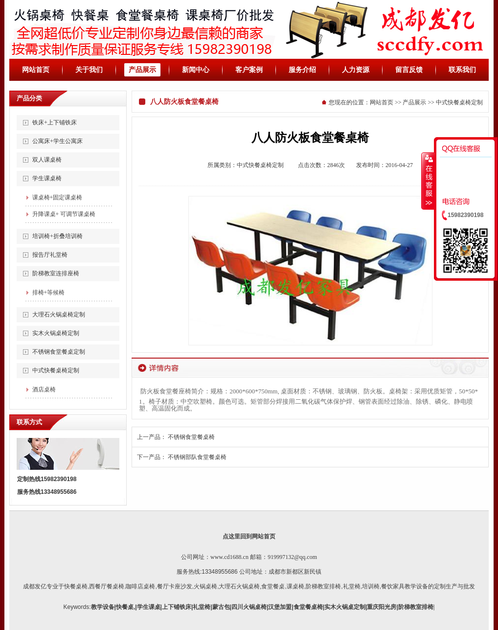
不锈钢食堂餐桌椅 (191, 437)
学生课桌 (148, 607)
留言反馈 (409, 69)
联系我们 (462, 69)
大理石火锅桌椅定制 (58, 314)
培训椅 (371, 586)
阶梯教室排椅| (416, 607)
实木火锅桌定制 (344, 607)
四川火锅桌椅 (249, 607)
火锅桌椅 (205, 586)
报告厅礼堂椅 (50, 254)
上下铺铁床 (176, 607)
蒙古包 (221, 607)
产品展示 (142, 69)
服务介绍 (302, 69)
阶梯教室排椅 (323, 586)
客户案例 (249, 69)
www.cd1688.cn (229, 557)
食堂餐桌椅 (308, 607)
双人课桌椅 (47, 159)
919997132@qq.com (292, 557)
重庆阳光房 (381, 607)
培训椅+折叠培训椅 (57, 236)
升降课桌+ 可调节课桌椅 (64, 214)
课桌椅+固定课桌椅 (57, 197)
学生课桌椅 (47, 178)
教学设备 (102, 607)
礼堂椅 (352, 586)
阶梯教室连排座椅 (55, 273)
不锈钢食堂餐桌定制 (58, 351)
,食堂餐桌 (272, 586)
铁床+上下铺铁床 (54, 122)
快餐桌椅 (76, 586)
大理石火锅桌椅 (239, 586)
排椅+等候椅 (48, 292)
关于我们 (89, 69)
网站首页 (35, 69)
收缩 (428, 181)
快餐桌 (125, 607)
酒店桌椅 (44, 389)
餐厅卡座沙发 (174, 586)
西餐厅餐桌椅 (106, 586)
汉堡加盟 (280, 607)
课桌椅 (295, 586)
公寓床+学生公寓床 (57, 141)
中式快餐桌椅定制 (55, 370)
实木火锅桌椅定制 (55, 333)
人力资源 (355, 69)
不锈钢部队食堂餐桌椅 (197, 457)
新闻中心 (195, 69)
